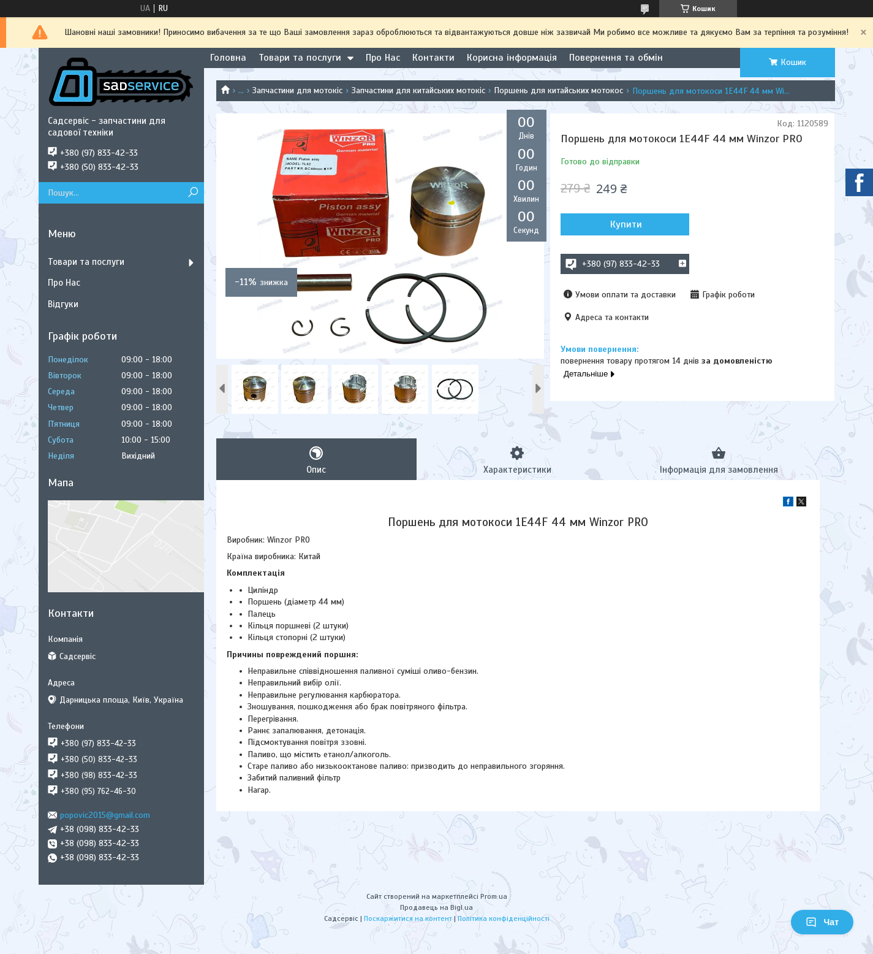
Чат (822, 922)
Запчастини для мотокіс (297, 90)
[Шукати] (193, 193)
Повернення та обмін (616, 58)
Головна (228, 58)
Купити (626, 224)
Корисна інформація (512, 58)
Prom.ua (493, 896)
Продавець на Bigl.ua (436, 907)
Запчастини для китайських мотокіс (418, 90)
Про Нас (383, 58)
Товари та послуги (300, 58)
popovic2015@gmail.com (105, 815)
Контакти (433, 58)
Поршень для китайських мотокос (558, 90)
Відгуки (63, 304)
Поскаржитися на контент (408, 918)
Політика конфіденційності (504, 918)
